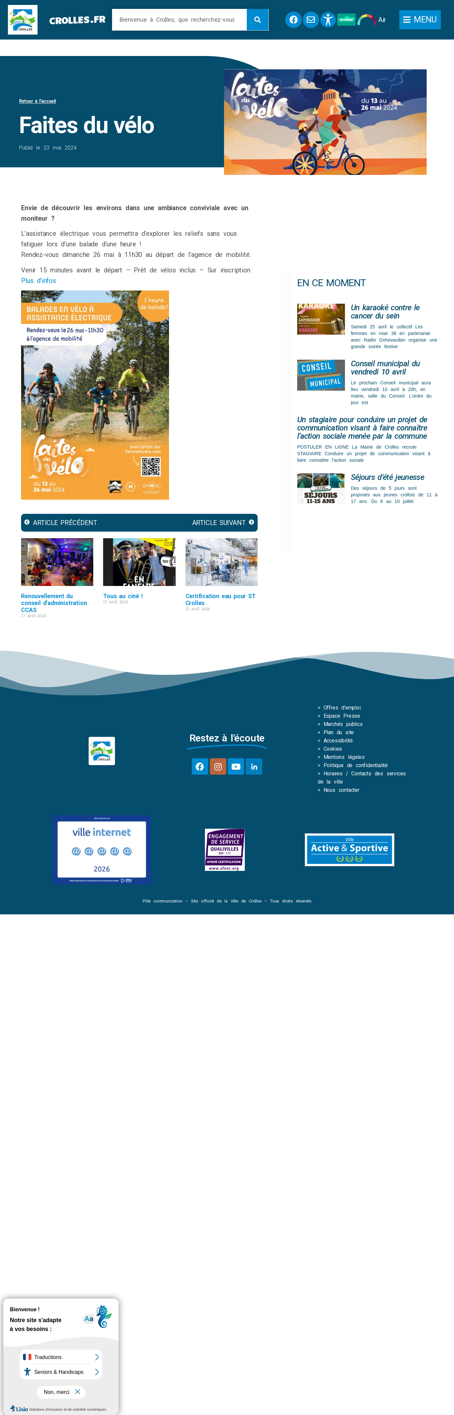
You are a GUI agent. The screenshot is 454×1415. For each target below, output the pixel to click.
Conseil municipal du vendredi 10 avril (385, 367)
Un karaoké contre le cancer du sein (385, 311)
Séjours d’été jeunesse (387, 477)
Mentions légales (344, 757)
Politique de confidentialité (356, 765)
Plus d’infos (40, 281)
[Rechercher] (258, 19)
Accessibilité (338, 740)
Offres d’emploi (342, 708)
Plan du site (339, 732)
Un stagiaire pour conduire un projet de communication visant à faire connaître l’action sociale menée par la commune (362, 428)
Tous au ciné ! (123, 596)
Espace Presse (342, 716)
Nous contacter (341, 790)
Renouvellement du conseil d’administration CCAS (54, 603)
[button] (420, 19)
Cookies (333, 749)
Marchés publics (343, 724)
